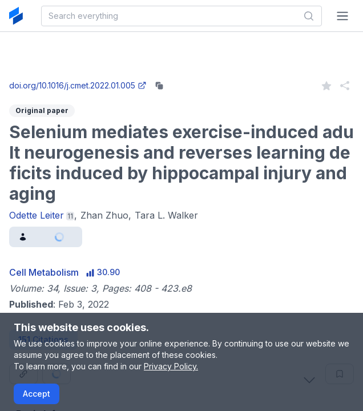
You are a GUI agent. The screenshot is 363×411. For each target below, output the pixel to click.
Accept (36, 393)
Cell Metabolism (44, 272)
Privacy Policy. (171, 366)
